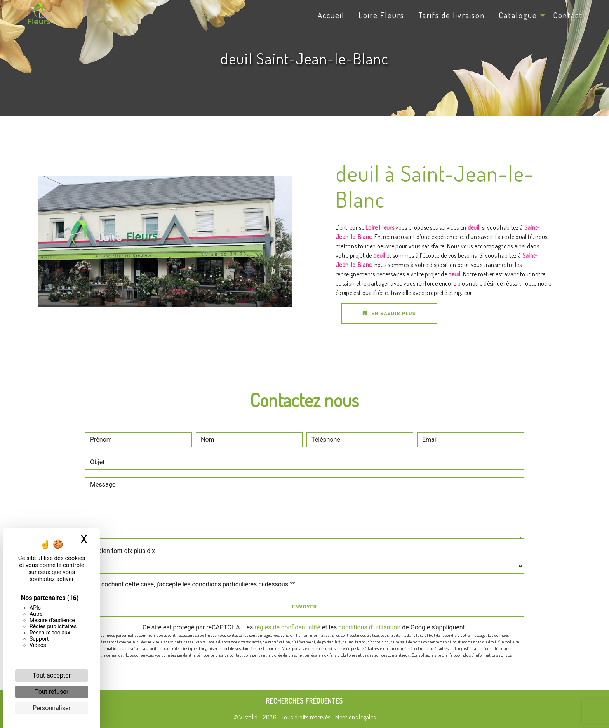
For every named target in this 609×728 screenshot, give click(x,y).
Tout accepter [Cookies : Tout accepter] (52, 675)
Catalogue (518, 15)
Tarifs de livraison (451, 15)
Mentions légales (355, 717)
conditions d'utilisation (369, 627)
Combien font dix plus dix (120, 551)
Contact (568, 15)
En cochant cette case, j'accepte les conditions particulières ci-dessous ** (194, 584)
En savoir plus (389, 313)
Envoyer (304, 607)
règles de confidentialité (287, 627)
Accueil (331, 15)
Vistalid (248, 717)
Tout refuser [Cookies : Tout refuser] (51, 691)
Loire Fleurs (381, 15)
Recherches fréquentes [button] (304, 701)
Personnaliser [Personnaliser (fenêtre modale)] (52, 708)
